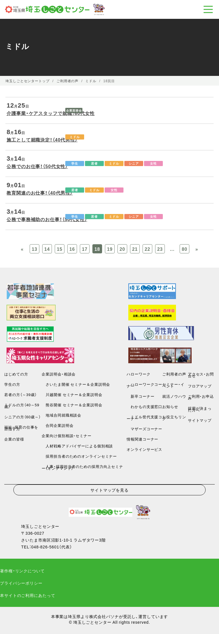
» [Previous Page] (196, 248)
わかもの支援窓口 (144, 406)
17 (85, 248)
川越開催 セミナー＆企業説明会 (72, 394)
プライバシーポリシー (21, 583)
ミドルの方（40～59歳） (21, 405)
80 (184, 248)
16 (72, 248)
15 (59, 248)
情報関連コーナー (142, 439)
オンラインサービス (144, 449)
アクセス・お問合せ (201, 374)
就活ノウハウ (174, 396)
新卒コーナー (140, 396)
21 (135, 248)
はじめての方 (16, 374)
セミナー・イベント (173, 385)
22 (147, 248)
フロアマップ (200, 386)
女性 (153, 163)
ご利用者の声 (174, 374)
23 (160, 248)
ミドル (75, 136)
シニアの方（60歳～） (22, 416)
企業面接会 (74, 110)
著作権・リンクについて (22, 571)
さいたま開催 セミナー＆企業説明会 (76, 384)
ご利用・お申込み (201, 397)
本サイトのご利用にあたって (27, 595)
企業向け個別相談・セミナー (66, 435)
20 (122, 248)
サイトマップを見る (109, 490)
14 (47, 248)
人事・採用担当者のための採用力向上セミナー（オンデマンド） (82, 467)
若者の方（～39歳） (20, 394)
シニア (134, 163)
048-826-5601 (45, 547)
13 (34, 248)
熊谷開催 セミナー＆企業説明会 (72, 404)
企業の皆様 (14, 439)
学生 (74, 163)
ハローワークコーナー (144, 385)
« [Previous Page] (22, 248)
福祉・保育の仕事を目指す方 (21, 427)
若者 (94, 163)
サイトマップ (200, 420)
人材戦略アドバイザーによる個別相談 (77, 446)
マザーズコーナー (144, 428)
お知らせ (170, 406)
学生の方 (12, 384)
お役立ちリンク (174, 417)
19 (110, 248)
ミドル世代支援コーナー (144, 417)
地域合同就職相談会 (61, 415)
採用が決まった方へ (200, 409)
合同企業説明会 (57, 425)
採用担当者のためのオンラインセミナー (79, 456)
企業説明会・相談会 (59, 374)
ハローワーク (138, 374)
